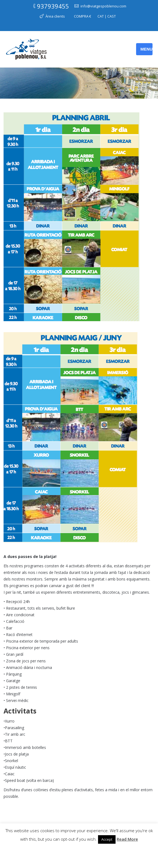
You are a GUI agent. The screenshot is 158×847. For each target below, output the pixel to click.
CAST (111, 16)
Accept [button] (106, 839)
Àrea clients (55, 16)
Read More (127, 839)
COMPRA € (82, 16)
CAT (100, 16)
